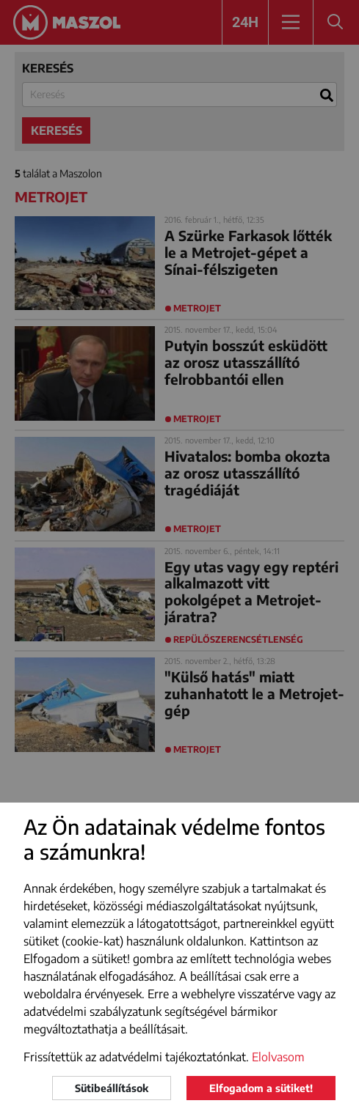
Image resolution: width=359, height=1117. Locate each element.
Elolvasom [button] (278, 1057)
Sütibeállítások (111, 1088)
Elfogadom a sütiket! (261, 1088)
